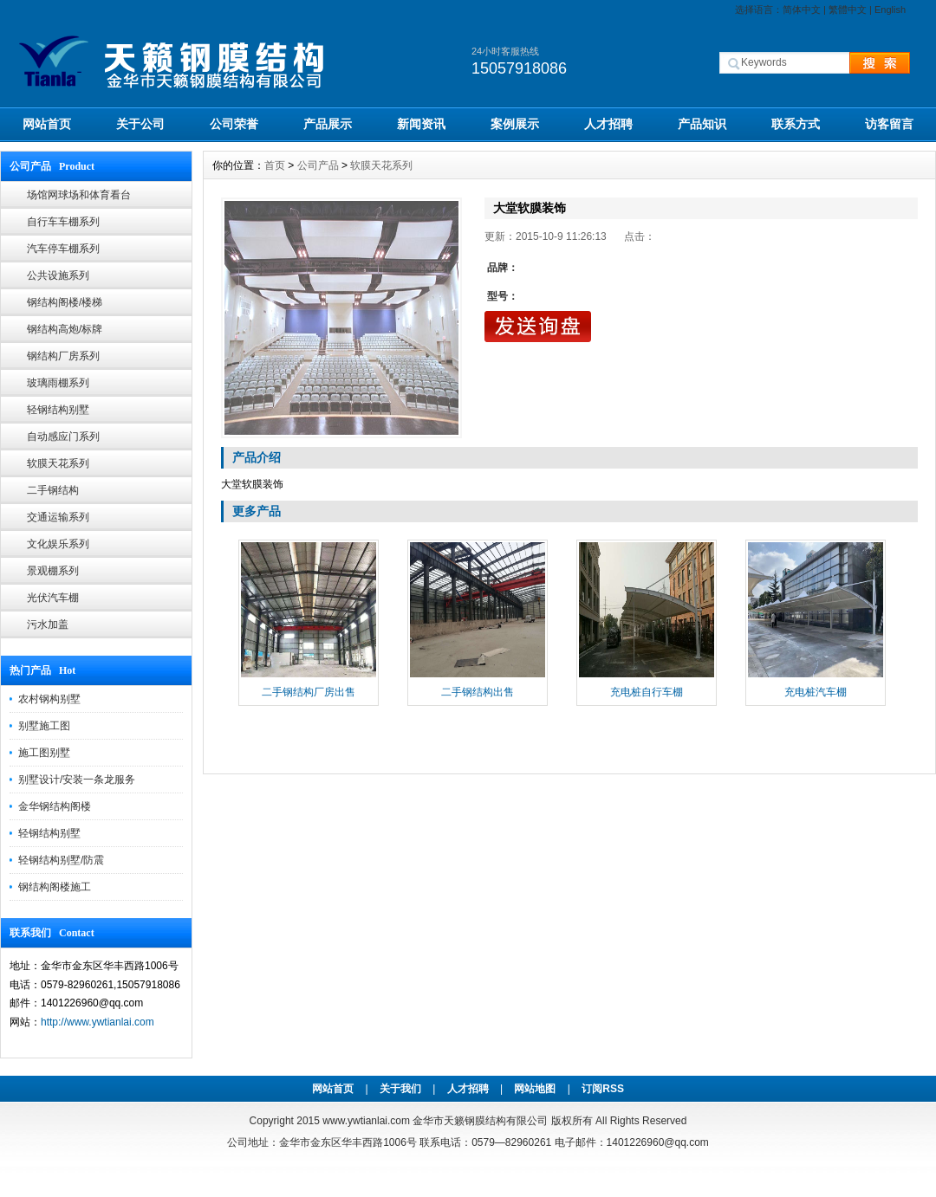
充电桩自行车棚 (646, 692)
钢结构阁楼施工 (54, 887)
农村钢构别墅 (49, 699)
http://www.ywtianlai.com (97, 1022)
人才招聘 (608, 124)
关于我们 (400, 1089)
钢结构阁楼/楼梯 (64, 302)
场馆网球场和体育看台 (79, 195)
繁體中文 (848, 9)
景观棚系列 (53, 571)
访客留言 (889, 124)
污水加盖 (47, 624)
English (890, 9)
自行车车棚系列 (63, 222)
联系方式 (795, 124)
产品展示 (327, 124)
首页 (274, 165)
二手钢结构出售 (477, 692)
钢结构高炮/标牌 (64, 329)
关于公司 (140, 124)
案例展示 (515, 124)
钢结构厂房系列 (63, 356)
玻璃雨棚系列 (58, 383)
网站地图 (535, 1089)
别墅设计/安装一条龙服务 (76, 779)
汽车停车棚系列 (63, 249)
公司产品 (318, 165)
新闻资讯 (421, 124)
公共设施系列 (58, 275)
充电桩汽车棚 (815, 692)
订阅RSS (603, 1089)
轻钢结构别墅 (58, 410)
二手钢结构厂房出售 (308, 692)
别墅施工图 (44, 726)
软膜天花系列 (58, 463)
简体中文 (802, 9)
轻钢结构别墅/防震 (61, 860)
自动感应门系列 (63, 436)
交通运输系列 (58, 517)
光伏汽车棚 (53, 598)
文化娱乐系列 (58, 544)
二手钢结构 (53, 490)
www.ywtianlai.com (366, 1121)
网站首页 (47, 124)
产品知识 (702, 124)
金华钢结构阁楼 (54, 806)
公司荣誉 (234, 124)
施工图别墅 (44, 753)
